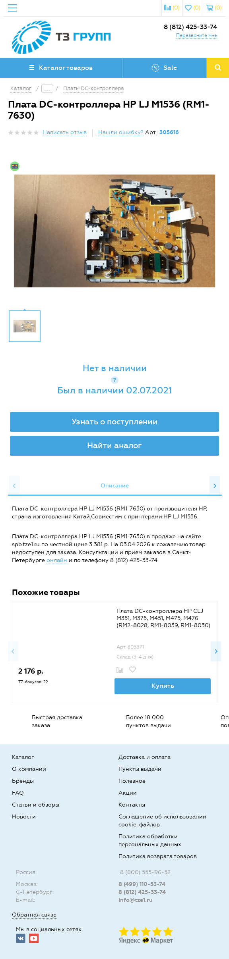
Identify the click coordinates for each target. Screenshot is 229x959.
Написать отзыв (65, 132)
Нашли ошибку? (121, 132)
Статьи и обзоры (35, 804)
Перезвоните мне (196, 35)
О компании (29, 769)
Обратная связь (34, 914)
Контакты (131, 804)
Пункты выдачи (139, 769)
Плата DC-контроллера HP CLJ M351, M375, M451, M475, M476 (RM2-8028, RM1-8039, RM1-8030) (163, 618)
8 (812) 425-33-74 (190, 27)
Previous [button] (14, 486)
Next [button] (215, 486)
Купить (162, 685)
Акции (127, 793)
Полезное (132, 781)
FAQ (18, 793)
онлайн (57, 560)
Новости (24, 816)
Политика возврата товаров (157, 856)
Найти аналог (114, 445)
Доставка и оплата (144, 757)
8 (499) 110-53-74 (141, 884)
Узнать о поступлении (115, 421)
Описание (115, 485)
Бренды (23, 781)
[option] (114, 231)
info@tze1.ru (135, 900)
